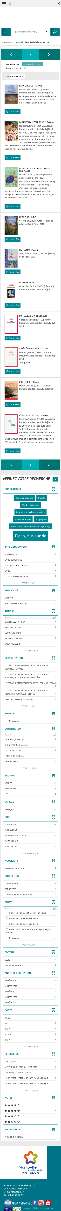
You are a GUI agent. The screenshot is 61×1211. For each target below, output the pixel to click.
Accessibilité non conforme (38, 1208)
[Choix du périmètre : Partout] (6, 32)
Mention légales (12, 1208)
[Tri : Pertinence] (17, 76)
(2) (30, 583)
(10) (30, 853)
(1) (30, 706)
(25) (30, 650)
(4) (30, 768)
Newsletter (26, 1204)
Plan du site (10, 1204)
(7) (30, 944)
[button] (59, 3)
